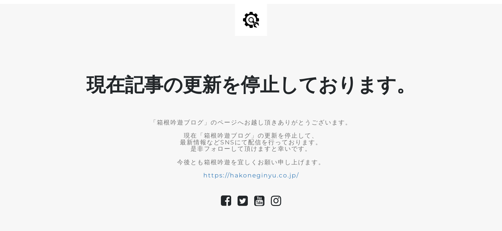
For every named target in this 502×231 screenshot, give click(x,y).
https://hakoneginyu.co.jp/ (251, 175)
